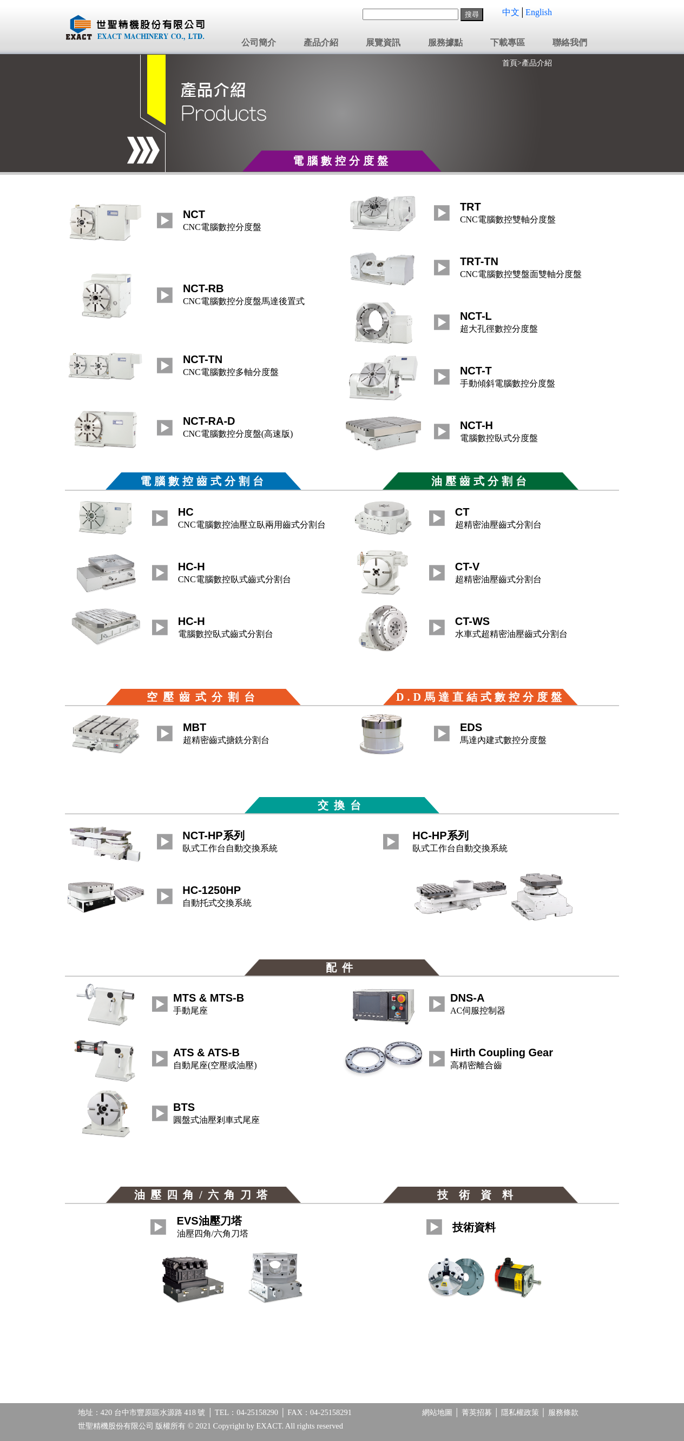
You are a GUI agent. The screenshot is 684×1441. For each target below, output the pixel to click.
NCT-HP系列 (213, 835)
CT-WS (472, 621)
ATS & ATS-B (206, 1052)
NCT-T (476, 371)
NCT (194, 214)
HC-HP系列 (440, 835)
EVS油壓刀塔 (209, 1221)
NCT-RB (203, 288)
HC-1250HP (211, 890)
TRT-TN (479, 261)
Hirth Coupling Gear (501, 1052)
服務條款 (563, 1413)
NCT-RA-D (209, 421)
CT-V (467, 567)
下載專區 (507, 42)
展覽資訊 (383, 42)
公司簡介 (258, 42)
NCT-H (476, 425)
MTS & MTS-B (208, 998)
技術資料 (474, 1227)
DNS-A (467, 998)
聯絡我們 (570, 42)
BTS (184, 1107)
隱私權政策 (520, 1413)
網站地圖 (437, 1413)
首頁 (509, 63)
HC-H (191, 567)
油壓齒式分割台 (480, 481)
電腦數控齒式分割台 (203, 481)
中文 (510, 12)
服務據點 (445, 42)
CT (462, 512)
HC (186, 512)
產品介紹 (321, 42)
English (538, 12)
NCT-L (476, 316)
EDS (471, 727)
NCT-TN (202, 359)
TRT (470, 207)
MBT (194, 727)
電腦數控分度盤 (342, 161)
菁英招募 (477, 1413)
